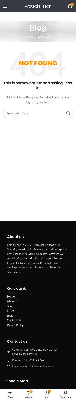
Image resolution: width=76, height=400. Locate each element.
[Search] (38, 113)
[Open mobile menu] (5, 6)
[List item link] (38, 360)
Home (29, 36)
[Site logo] (38, 6)
